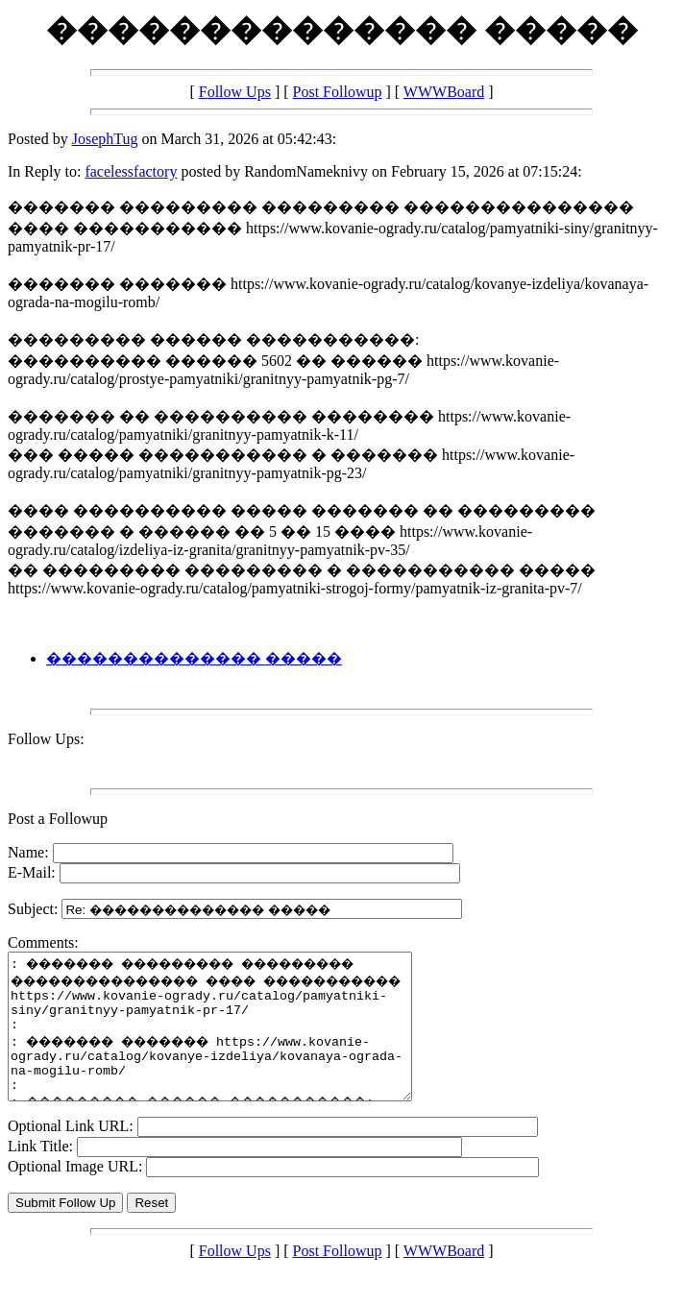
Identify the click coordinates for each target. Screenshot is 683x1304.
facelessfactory (131, 171)
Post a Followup (58, 818)
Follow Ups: (46, 739)
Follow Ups (235, 92)
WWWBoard (443, 92)
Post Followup (337, 92)
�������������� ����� (194, 658)
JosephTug (105, 139)
